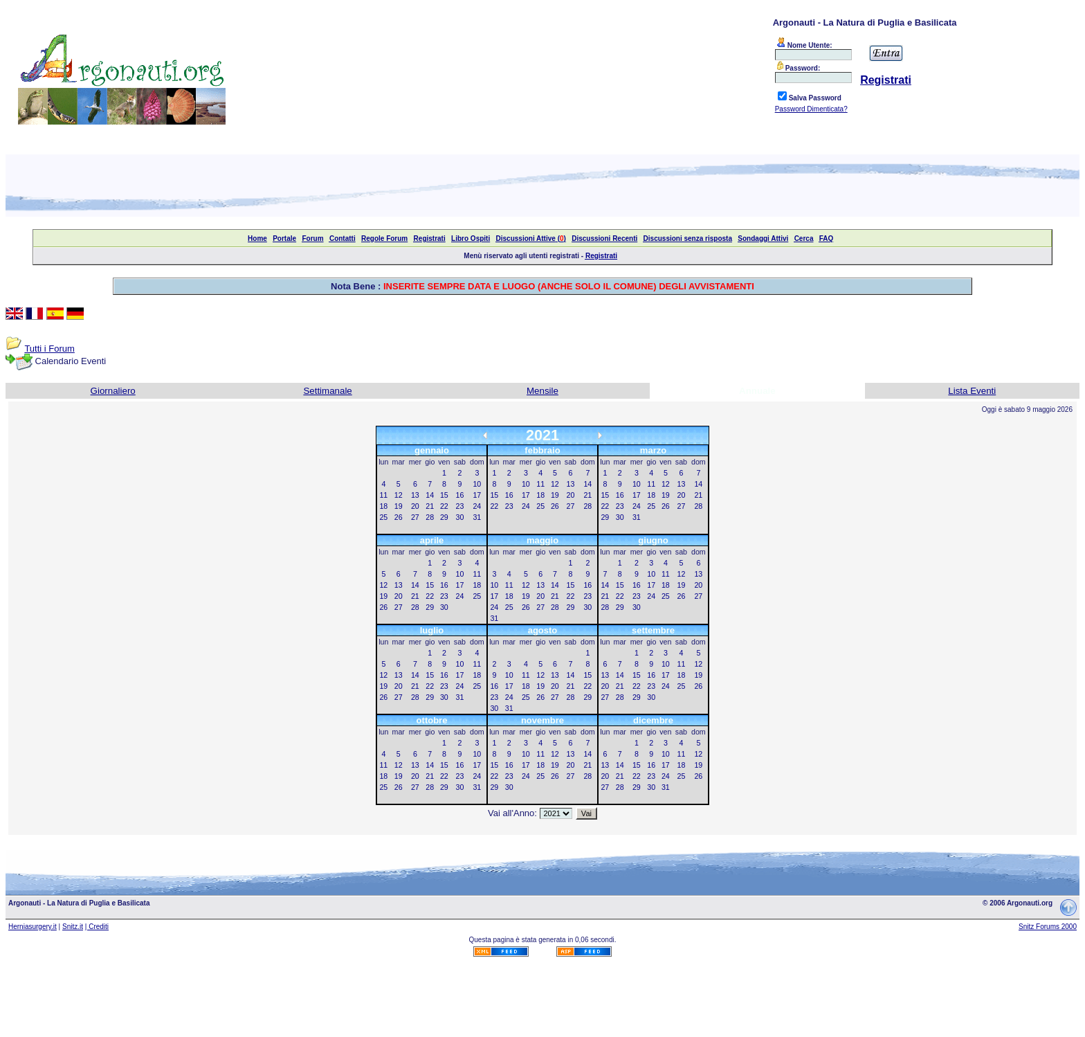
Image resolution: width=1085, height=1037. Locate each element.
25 (383, 517)
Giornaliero (113, 391)
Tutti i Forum (49, 348)
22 (444, 506)
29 (444, 517)
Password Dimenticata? (811, 109)
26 (398, 517)
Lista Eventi (972, 391)
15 (444, 495)
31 (477, 517)
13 (415, 495)
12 (398, 495)
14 (430, 495)
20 (415, 506)
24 (477, 506)
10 (477, 484)
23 (460, 506)
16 (460, 495)
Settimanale (327, 391)
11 (383, 495)
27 (415, 517)
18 (383, 506)
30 (460, 517)
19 (398, 506)
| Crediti (97, 926)
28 (430, 517)
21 (430, 506)
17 (477, 495)
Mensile (542, 391)
